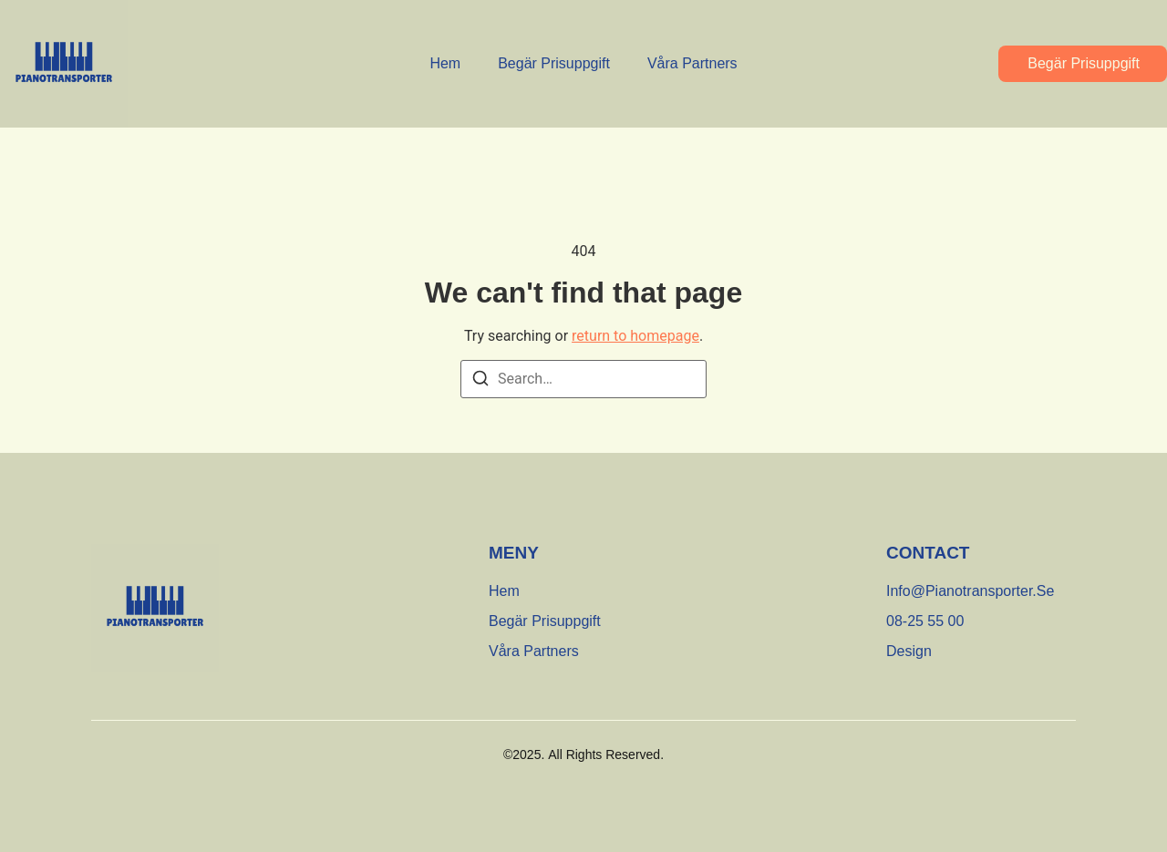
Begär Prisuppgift (554, 63)
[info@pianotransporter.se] (970, 591)
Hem (444, 63)
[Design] (909, 651)
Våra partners (692, 63)
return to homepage (635, 335)
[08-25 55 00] (925, 621)
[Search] (480, 381)
